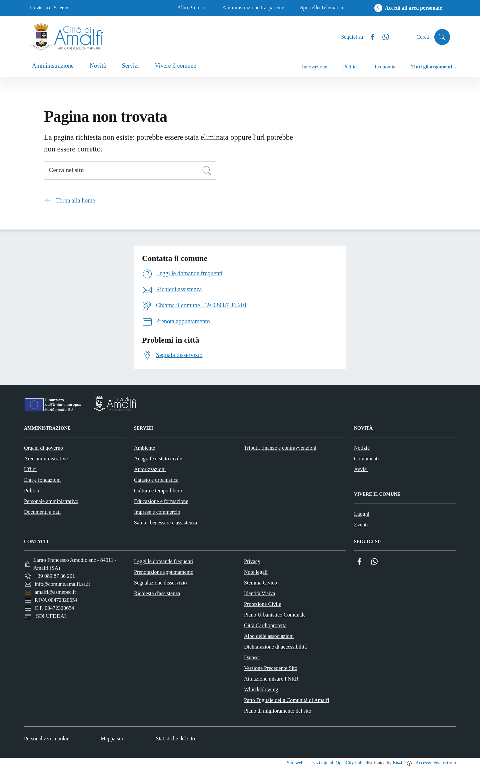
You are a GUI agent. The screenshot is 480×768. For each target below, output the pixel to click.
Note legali (256, 572)
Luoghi (361, 514)
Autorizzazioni (150, 469)
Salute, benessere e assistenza (165, 522)
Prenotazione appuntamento (163, 572)
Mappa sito (113, 738)
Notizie (362, 448)
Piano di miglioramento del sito (277, 711)
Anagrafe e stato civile (158, 458)
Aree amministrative (46, 458)
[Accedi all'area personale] (408, 8)
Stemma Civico (260, 583)
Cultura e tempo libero (158, 490)
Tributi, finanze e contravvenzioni (280, 448)
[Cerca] (207, 170)
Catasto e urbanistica (156, 480)
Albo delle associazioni (269, 636)
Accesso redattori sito (436, 762)
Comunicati (366, 458)
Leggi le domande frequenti (163, 561)
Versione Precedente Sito (270, 668)
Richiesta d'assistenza (157, 593)
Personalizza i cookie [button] (46, 738)
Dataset (252, 657)
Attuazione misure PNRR (271, 679)
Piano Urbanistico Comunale (275, 615)
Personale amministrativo (51, 501)
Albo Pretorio (192, 7)
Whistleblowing (261, 689)
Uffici (30, 469)
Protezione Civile (262, 604)
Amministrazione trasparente (253, 7)
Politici (31, 490)
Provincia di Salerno (49, 7)
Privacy (252, 561)
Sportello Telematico (322, 7)
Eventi (361, 524)
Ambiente (144, 448)
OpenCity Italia (350, 762)
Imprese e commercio (157, 512)
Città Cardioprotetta (265, 625)
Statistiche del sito (175, 738)
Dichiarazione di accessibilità (275, 647)
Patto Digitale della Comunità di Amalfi (286, 700)
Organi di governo (43, 448)
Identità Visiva (259, 593)
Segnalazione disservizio (160, 583)
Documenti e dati (42, 512)
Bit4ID (399, 762)
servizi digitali (321, 762)
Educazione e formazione (161, 501)
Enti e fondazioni (42, 480)
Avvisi (361, 469)
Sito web (295, 762)
